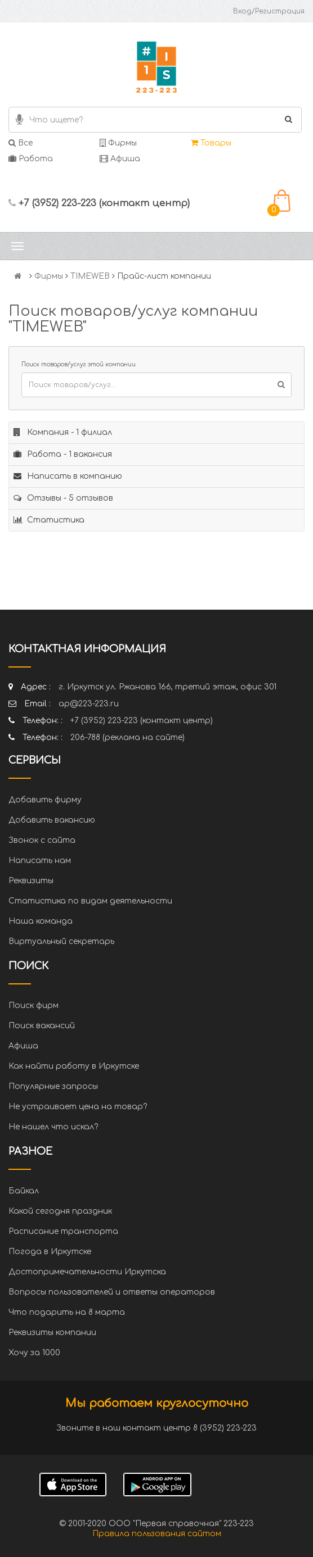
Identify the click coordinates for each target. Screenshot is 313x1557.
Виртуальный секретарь (61, 941)
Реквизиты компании (52, 1332)
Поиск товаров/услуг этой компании (78, 364)
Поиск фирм (33, 1005)
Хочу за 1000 (34, 1353)
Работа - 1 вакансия (63, 454)
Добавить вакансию (51, 820)
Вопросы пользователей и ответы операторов (111, 1292)
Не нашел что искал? (53, 1127)
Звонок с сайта (41, 840)
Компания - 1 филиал (63, 432)
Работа (30, 159)
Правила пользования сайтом (156, 1533)
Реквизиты (30, 881)
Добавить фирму (45, 800)
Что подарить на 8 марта (66, 1312)
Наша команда (40, 921)
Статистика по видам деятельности (90, 901)
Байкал (23, 1191)
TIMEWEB (90, 276)
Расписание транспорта (63, 1231)
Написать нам (39, 860)
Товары (211, 143)
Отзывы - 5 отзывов (63, 498)
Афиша (120, 159)
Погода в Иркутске (49, 1251)
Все (20, 143)
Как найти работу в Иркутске (73, 1066)
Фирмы (118, 143)
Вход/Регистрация (269, 11)
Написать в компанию (68, 476)
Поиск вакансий (41, 1026)
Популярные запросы (53, 1086)
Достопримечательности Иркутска (87, 1272)
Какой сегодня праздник (60, 1211)
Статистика (49, 520)
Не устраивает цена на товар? (77, 1106)
